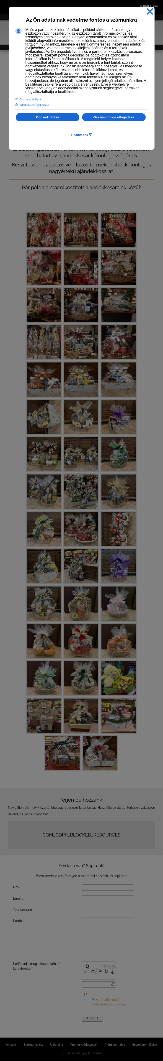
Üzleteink (56, 1045)
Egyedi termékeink (144, 1045)
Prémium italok (115, 1045)
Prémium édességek (83, 1045)
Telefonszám (22, 909)
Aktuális (11, 1045)
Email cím (21, 898)
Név (17, 887)
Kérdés (18, 921)
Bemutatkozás (33, 1045)
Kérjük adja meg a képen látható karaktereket (37, 966)
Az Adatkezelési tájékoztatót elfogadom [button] (109, 1002)
